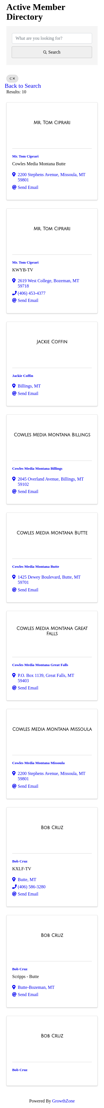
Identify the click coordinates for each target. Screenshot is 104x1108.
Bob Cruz (19, 861)
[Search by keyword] (52, 38)
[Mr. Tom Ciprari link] (52, 123)
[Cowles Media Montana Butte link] (52, 533)
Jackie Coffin (22, 376)
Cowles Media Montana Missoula (38, 763)
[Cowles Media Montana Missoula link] (52, 729)
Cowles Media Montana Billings (37, 468)
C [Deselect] (12, 79)
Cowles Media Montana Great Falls (40, 665)
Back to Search (23, 85)
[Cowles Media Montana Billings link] (52, 435)
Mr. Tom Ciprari (25, 156)
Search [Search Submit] (51, 52)
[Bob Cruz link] (52, 828)
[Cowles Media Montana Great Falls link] (52, 631)
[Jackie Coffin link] (52, 342)
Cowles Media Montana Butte (35, 566)
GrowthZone (63, 1101)
